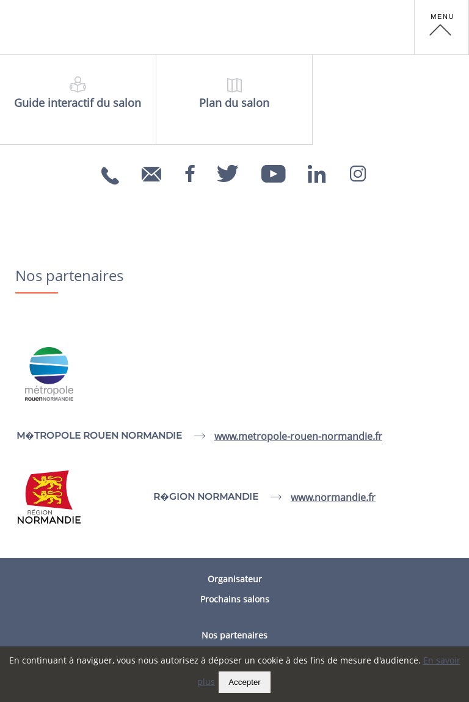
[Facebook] (190, 170)
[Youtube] (273, 170)
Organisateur (235, 579)
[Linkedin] (317, 170)
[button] (441, 27)
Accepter (244, 682)
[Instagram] (358, 170)
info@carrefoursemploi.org (153, 182)
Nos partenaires (234, 635)
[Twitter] (228, 170)
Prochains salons (234, 599)
